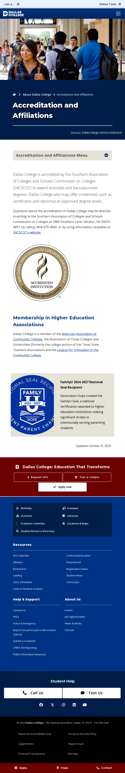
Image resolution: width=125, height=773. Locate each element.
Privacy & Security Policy (82, 734)
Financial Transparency (31, 753)
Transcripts (72, 582)
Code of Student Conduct (27, 588)
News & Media (73, 623)
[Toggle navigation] (118, 13)
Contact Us (19, 610)
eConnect (24, 515)
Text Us (92, 692)
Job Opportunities (75, 616)
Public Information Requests (29, 654)
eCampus (70, 508)
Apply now (62, 487)
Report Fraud (76, 743)
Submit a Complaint (24, 641)
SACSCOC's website (27, 232)
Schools (69, 630)
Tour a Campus (87, 477)
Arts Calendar (21, 555)
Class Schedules (22, 582)
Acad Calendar (30, 523)
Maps (62, 767)
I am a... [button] (12, 4)
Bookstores (19, 569)
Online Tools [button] (110, 4)
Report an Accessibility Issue (34, 734)
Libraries (70, 515)
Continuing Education (78, 555)
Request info (38, 477)
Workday (24, 508)
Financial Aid (73, 562)
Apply (21, 767)
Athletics (18, 562)
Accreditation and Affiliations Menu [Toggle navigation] (62, 155)
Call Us (33, 692)
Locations (75, 523)
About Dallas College (37, 94)
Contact (104, 767)
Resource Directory (35, 531)
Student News (74, 575)
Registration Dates (77, 569)
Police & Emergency (24, 623)
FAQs (16, 616)
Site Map (73, 753)
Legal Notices (26, 743)
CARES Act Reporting (24, 647)
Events (69, 610)
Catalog (17, 575)
